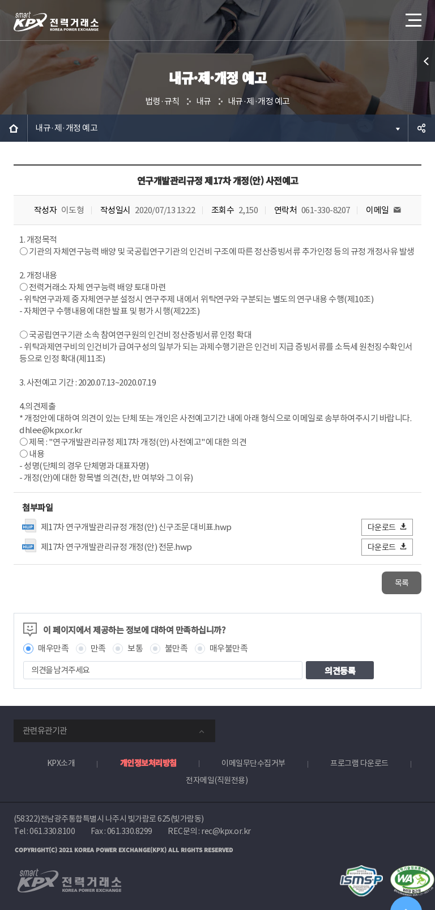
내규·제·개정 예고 (259, 101)
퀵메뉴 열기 (426, 61)
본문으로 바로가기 (0, 0)
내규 (203, 101)
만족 (98, 648)
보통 (135, 648)
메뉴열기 (412, 16)
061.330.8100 (52, 831)
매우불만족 (229, 648)
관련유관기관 (45, 730)
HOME (13, 128)
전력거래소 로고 (56, 21)
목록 (402, 583)
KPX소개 (61, 763)
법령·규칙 (162, 101)
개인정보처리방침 (148, 762)
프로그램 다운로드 (359, 763)
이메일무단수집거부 (253, 763)
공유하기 (421, 128)
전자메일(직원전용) (217, 780)
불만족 (176, 648)
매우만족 (53, 648)
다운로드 (388, 527)
